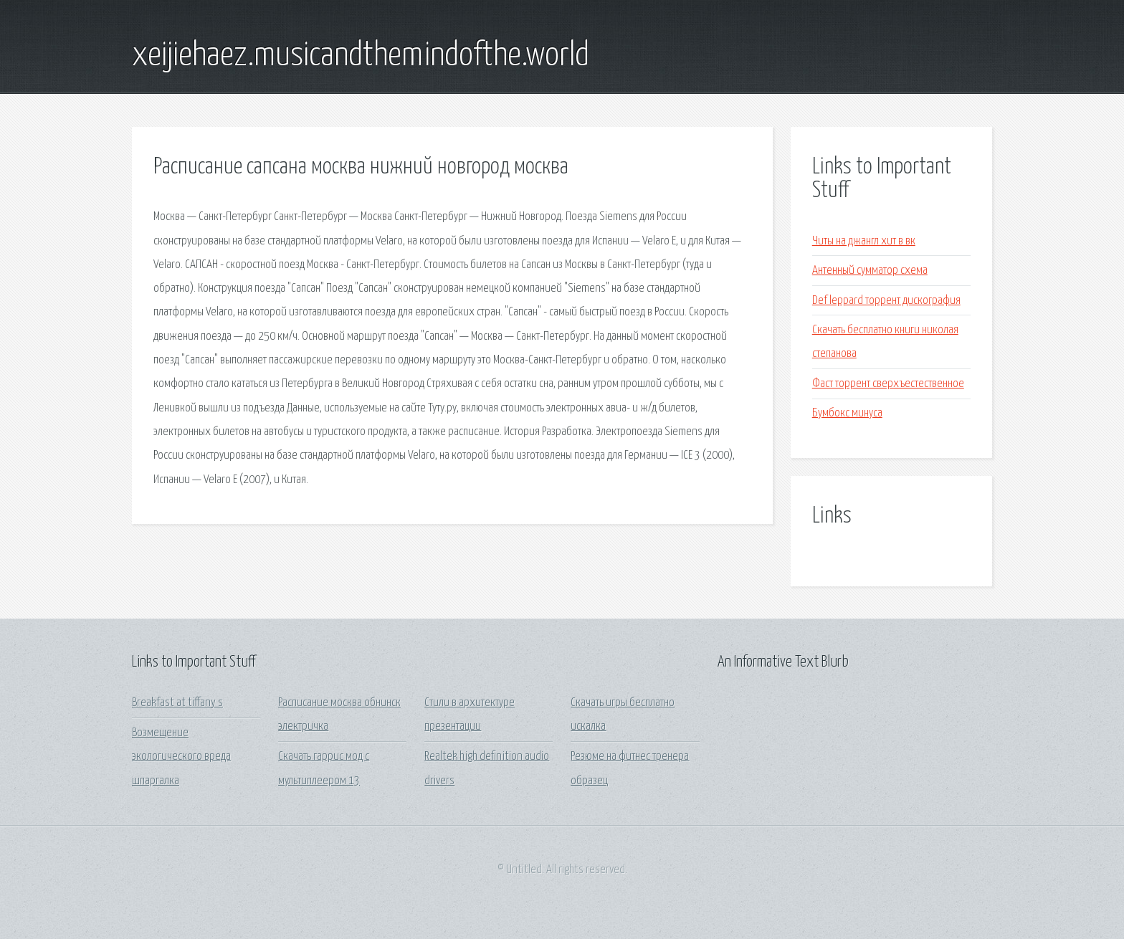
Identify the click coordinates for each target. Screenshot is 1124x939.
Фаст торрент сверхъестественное (888, 384)
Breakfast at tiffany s (177, 703)
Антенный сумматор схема (870, 270)
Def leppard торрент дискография (886, 301)
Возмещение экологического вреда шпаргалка (181, 757)
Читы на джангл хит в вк (863, 241)
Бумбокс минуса (847, 413)
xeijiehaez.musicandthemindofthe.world (360, 55)
